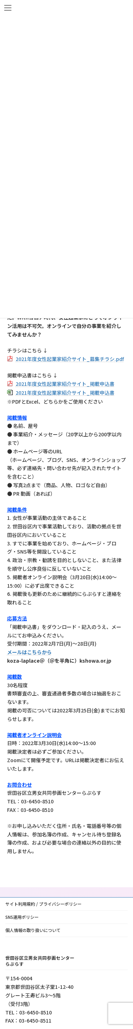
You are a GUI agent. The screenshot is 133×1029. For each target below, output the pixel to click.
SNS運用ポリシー (22, 917)
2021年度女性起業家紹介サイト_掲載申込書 (65, 383)
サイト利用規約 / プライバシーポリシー (43, 904)
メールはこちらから (29, 652)
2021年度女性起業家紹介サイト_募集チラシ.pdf (70, 358)
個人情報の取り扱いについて (33, 930)
